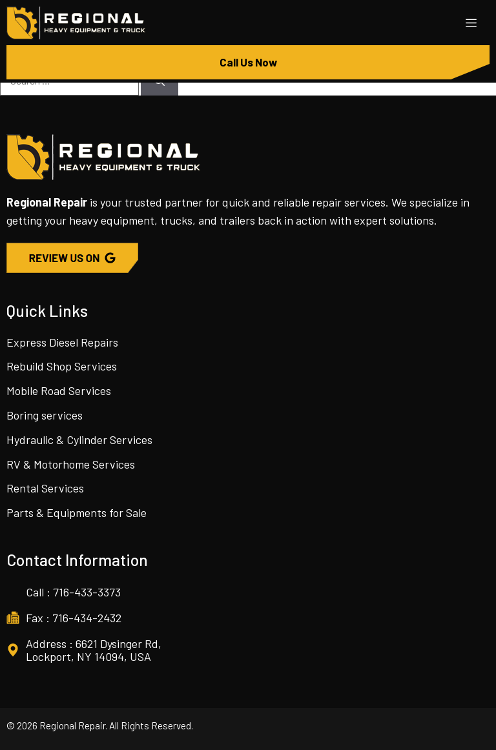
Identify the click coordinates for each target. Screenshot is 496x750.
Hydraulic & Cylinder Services (79, 439)
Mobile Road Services (58, 390)
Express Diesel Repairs (62, 342)
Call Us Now (248, 62)
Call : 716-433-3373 (73, 592)
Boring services (44, 415)
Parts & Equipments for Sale (76, 512)
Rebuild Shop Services (61, 366)
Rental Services (45, 488)
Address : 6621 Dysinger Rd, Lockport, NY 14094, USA (93, 650)
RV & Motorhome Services (70, 464)
